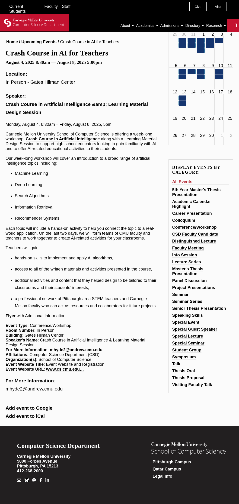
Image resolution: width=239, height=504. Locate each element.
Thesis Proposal (188, 377)
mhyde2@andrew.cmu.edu (76, 349)
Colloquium (183, 220)
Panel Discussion (189, 280)
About (125, 26)
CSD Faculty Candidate (195, 234)
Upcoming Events (39, 42)
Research (214, 26)
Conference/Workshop (194, 227)
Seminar (180, 294)
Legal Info (162, 476)
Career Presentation (192, 213)
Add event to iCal (25, 416)
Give (197, 7)
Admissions (169, 26)
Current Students (17, 9)
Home (12, 42)
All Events (182, 181)
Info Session (184, 255)
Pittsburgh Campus (172, 462)
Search (230, 25)
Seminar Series (187, 301)
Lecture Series (186, 262)
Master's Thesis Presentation (187, 271)
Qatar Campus (167, 469)
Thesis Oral (183, 371)
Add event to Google (29, 408)
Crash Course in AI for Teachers (89, 42)
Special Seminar (188, 343)
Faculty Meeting (188, 248)
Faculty (51, 6)
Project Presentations (193, 287)
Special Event (185, 322)
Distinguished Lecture (194, 241)
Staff (66, 6)
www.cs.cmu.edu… (65, 369)
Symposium (184, 357)
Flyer (11, 315)
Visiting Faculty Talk (192, 384)
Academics (145, 26)
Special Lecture (187, 336)
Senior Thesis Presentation (199, 308)
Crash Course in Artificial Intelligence (63, 139)
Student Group (186, 350)
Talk (176, 364)
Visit (218, 7)
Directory (192, 26)
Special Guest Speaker (194, 329)
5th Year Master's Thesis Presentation (196, 192)
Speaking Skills (187, 315)
